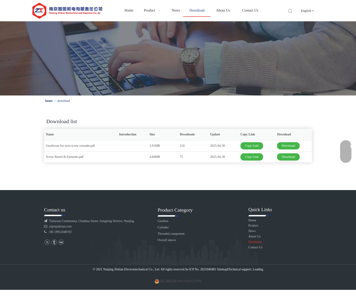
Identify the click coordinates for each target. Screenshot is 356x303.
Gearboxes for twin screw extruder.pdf (70, 145)
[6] (178, 58)
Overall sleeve (167, 240)
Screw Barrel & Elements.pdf (65, 157)
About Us (254, 236)
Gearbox (163, 221)
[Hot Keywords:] (290, 11)
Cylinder (163, 227)
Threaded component (171, 233)
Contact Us (255, 247)
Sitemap (222, 269)
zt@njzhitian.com (60, 226)
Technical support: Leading (245, 269)
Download (288, 145)
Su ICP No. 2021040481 (200, 269)
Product (253, 225)
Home (252, 220)
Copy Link (252, 145)
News (252, 231)
